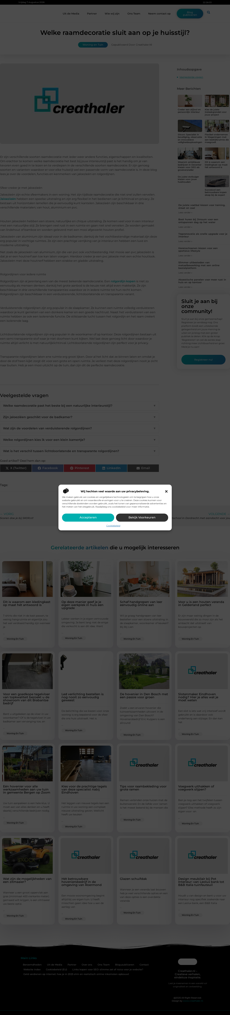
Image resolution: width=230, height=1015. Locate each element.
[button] (166, 491)
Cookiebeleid (113, 525)
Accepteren (88, 517)
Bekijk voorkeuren (142, 517)
